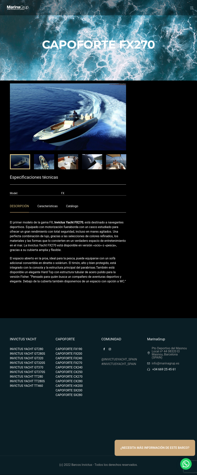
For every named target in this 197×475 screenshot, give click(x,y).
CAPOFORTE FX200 (69, 353)
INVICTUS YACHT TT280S (27, 381)
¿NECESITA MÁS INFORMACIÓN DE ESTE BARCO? (154, 448)
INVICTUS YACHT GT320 (26, 358)
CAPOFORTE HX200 (69, 386)
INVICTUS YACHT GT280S (27, 353)
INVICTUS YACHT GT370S (27, 372)
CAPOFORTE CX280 (69, 381)
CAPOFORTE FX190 (69, 349)
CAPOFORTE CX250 (69, 372)
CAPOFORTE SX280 (69, 395)
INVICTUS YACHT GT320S (27, 363)
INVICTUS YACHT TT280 (26, 376)
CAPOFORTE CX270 (69, 376)
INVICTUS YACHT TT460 (26, 386)
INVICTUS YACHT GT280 (26, 349)
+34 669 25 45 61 (164, 369)
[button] (186, 464)
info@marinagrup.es (165, 363)
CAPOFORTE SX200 (69, 390)
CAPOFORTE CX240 (69, 367)
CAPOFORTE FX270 (69, 363)
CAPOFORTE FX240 (69, 358)
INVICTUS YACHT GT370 (26, 367)
